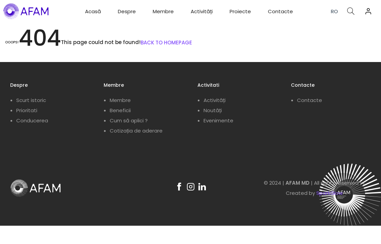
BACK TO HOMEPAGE (166, 42)
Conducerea (32, 120)
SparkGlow (329, 193)
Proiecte (240, 11)
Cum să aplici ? (129, 120)
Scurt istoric (31, 100)
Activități (202, 11)
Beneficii (120, 110)
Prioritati (26, 110)
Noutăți (213, 110)
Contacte (280, 11)
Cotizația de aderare (136, 130)
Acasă (93, 11)
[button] (368, 10)
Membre (163, 11)
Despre (127, 11)
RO (334, 11)
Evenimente (218, 120)
